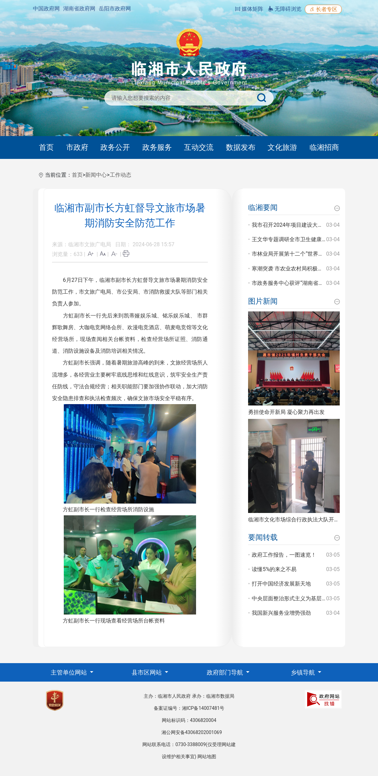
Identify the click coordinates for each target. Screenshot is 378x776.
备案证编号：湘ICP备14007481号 (189, 708)
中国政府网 (46, 8)
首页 (46, 147)
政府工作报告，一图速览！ (284, 555)
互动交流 (199, 147)
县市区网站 (147, 672)
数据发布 (240, 147)
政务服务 (157, 147)
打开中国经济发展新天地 (281, 583)
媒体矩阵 (249, 9)
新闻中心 (96, 175)
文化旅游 (282, 147)
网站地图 (206, 756)
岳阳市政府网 (115, 8)
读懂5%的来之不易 (274, 569)
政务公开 (115, 147)
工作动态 (120, 175)
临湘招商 (324, 147)
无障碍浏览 (284, 9)
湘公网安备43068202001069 (191, 732)
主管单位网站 (69, 672)
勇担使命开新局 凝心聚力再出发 (286, 412)
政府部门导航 (225, 672)
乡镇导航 (303, 672)
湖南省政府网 (79, 8)
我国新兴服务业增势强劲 (281, 613)
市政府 (77, 147)
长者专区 (323, 9)
